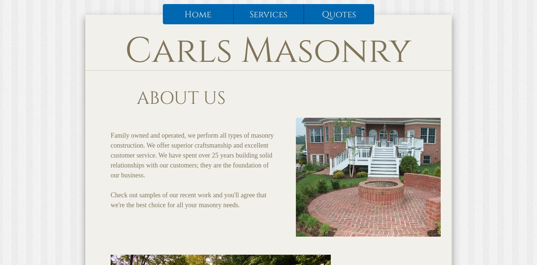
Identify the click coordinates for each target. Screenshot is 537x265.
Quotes (339, 15)
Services (268, 15)
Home (198, 15)
